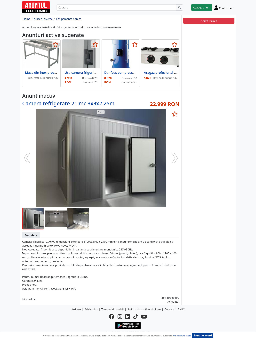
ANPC (181, 309)
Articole (76, 309)
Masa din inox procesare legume (50, 72)
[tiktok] (135, 316)
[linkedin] (127, 316)
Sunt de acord (203, 335)
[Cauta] (179, 7)
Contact (169, 309)
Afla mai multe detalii (182, 335)
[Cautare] (116, 7)
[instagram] (120, 316)
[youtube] (144, 316)
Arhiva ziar (91, 309)
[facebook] (111, 316)
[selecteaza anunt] (56, 44)
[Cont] (223, 7)
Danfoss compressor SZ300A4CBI (130, 72)
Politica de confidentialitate (144, 309)
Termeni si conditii (112, 309)
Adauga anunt (201, 7)
